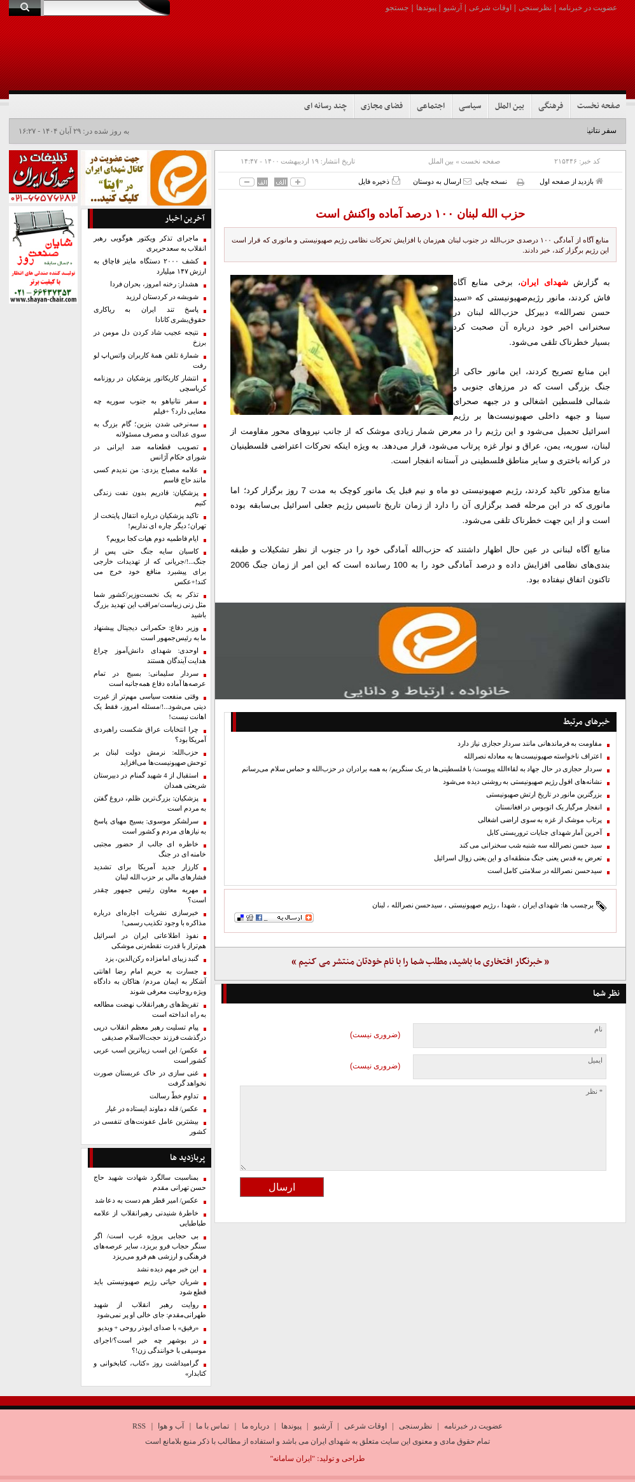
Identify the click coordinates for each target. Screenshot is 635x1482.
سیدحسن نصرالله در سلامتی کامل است (544, 870)
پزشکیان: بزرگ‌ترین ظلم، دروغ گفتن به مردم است (150, 803)
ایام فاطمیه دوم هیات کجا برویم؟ (152, 538)
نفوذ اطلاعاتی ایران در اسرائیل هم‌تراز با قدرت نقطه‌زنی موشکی (150, 940)
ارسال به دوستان (442, 181)
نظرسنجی (535, 7)
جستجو (397, 7)
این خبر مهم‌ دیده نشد (168, 1269)
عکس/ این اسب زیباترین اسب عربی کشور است (150, 1055)
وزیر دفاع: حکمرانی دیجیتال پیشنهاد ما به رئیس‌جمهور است (150, 632)
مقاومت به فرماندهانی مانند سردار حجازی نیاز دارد (529, 743)
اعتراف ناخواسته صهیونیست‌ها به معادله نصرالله (533, 756)
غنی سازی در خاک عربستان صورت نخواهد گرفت (150, 1078)
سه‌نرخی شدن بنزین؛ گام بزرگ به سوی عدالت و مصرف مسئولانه (150, 429)
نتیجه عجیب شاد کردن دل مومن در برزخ (150, 337)
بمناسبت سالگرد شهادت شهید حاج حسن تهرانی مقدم (150, 1182)
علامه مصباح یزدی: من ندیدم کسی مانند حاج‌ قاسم (150, 475)
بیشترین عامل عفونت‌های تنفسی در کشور (150, 1126)
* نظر (594, 1091)
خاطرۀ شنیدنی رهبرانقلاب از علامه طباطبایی (150, 1218)
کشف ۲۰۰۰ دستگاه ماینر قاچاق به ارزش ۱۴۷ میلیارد (150, 266)
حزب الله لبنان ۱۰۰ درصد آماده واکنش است (420, 213)
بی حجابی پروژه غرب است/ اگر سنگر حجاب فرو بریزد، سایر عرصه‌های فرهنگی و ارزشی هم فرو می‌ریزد (150, 1246)
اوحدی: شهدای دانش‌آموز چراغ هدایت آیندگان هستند (150, 655)
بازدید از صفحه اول (571, 181)
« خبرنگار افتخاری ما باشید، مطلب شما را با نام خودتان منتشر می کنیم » (420, 962)
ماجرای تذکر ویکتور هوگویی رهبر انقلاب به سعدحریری (150, 243)
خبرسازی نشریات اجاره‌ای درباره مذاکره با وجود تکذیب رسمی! (150, 917)
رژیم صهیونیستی (472, 905)
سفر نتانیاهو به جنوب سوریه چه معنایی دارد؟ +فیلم (150, 406)
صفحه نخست (598, 106)
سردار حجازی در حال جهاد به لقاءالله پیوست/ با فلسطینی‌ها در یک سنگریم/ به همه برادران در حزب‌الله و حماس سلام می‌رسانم (422, 768)
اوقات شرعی (490, 7)
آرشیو (452, 7)
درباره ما (255, 1426)
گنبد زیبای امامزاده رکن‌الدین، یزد (152, 958)
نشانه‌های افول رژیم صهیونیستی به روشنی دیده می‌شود (522, 781)
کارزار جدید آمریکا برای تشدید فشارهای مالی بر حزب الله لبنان (150, 872)
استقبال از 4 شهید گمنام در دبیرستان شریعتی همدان (150, 780)
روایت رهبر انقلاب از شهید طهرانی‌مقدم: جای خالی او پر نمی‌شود (150, 1309)
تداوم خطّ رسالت (174, 1096)
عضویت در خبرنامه (588, 7)
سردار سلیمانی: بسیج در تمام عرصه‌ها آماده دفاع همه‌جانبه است (150, 678)
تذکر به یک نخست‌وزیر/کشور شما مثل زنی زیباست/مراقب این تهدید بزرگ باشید (150, 605)
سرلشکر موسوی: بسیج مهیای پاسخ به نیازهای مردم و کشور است (150, 826)
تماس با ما (212, 1426)
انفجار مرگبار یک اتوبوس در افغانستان (548, 807)
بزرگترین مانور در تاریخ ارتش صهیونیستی (544, 794)
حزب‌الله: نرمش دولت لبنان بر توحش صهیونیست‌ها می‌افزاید (150, 757)
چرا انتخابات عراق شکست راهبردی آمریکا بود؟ (150, 734)
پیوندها (426, 7)
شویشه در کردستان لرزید (162, 296)
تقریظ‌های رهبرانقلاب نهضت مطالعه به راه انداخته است (150, 1009)
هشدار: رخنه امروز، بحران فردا (154, 284)
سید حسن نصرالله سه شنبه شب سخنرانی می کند (530, 845)
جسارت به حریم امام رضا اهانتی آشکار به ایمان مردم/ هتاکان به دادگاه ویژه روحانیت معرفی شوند (150, 981)
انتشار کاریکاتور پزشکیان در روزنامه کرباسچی (150, 383)
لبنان (378, 905)
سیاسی (470, 106)
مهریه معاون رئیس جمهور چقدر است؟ (150, 895)
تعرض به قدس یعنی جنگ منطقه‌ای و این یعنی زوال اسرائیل (518, 858)
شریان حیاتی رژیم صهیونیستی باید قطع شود (150, 1287)
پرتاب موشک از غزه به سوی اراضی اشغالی (540, 819)
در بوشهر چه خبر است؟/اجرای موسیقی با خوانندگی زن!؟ (150, 1345)
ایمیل (595, 1060)
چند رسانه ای (325, 106)
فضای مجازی (382, 106)
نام (598, 1029)
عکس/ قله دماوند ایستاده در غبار (152, 1108)
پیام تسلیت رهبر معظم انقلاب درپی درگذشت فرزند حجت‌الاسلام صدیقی (150, 1032)
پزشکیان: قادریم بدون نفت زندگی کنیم (150, 498)
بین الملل (509, 106)
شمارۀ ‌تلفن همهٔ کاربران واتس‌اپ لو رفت (150, 360)
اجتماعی (431, 106)
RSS (139, 1426)
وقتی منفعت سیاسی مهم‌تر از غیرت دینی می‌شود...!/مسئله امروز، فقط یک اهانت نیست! (150, 706)
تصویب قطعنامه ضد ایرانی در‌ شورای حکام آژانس (150, 452)
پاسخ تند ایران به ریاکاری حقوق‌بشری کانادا (150, 314)
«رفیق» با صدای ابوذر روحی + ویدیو (148, 1327)
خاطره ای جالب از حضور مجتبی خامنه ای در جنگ (150, 849)
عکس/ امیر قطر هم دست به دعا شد (147, 1200)
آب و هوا (171, 1426)
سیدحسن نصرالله (417, 905)
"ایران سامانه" (292, 1458)
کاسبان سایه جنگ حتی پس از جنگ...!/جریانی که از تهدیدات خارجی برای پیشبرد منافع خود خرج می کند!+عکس (150, 566)
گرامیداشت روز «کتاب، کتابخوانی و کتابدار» (150, 1368)
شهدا (508, 905)
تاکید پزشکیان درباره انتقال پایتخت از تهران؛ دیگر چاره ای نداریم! (150, 520)
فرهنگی (550, 106)
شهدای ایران (540, 905)
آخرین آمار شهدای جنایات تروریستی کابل (544, 832)
